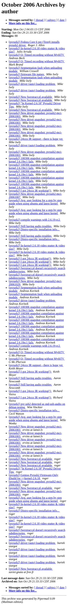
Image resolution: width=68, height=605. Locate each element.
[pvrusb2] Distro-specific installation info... (34, 229)
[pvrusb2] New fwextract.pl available (31, 96)
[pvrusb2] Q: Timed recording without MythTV (37, 54)
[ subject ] (51, 20)
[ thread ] (39, 20)
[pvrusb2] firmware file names (27, 74)
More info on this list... (23, 23)
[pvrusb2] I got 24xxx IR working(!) (30, 190)
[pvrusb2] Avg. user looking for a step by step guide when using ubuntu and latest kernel (35, 202)
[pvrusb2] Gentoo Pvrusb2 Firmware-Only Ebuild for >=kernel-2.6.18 (33, 477)
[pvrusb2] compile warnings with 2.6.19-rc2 (35, 219)
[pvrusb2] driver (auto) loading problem (32, 83)
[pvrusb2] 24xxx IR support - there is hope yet (36, 138)
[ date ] (62, 20)
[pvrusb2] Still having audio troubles (30, 226)
